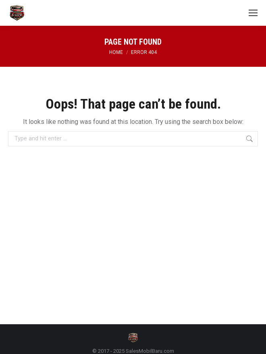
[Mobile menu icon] (253, 13)
